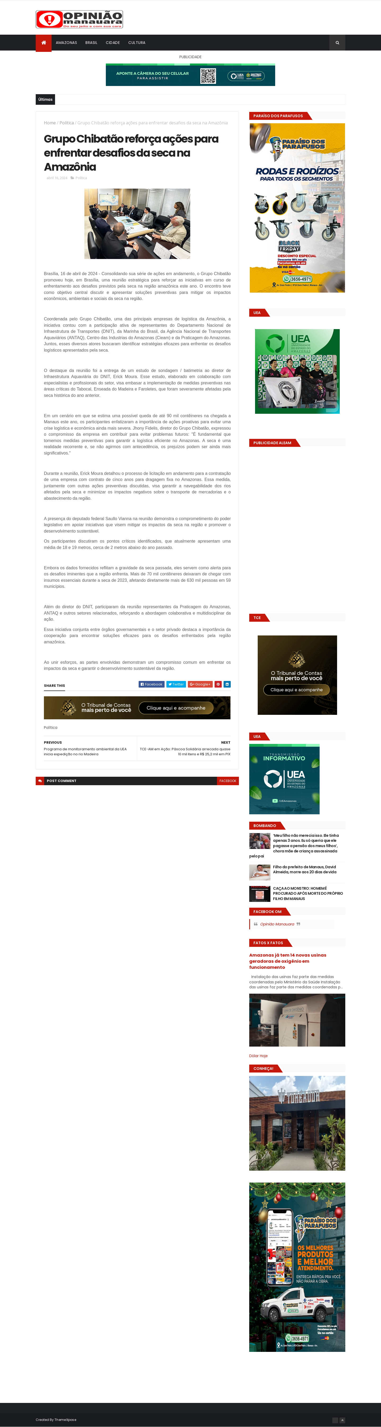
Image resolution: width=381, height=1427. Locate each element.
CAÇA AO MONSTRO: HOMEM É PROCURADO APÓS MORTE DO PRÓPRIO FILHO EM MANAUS (308, 893)
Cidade (113, 42)
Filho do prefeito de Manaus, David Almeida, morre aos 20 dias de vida (304, 869)
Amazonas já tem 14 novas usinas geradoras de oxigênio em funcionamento (287, 961)
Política (67, 123)
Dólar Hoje (258, 1055)
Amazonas (66, 42)
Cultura (137, 42)
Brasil (91, 42)
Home (50, 123)
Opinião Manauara (277, 924)
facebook (228, 781)
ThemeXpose (65, 1419)
